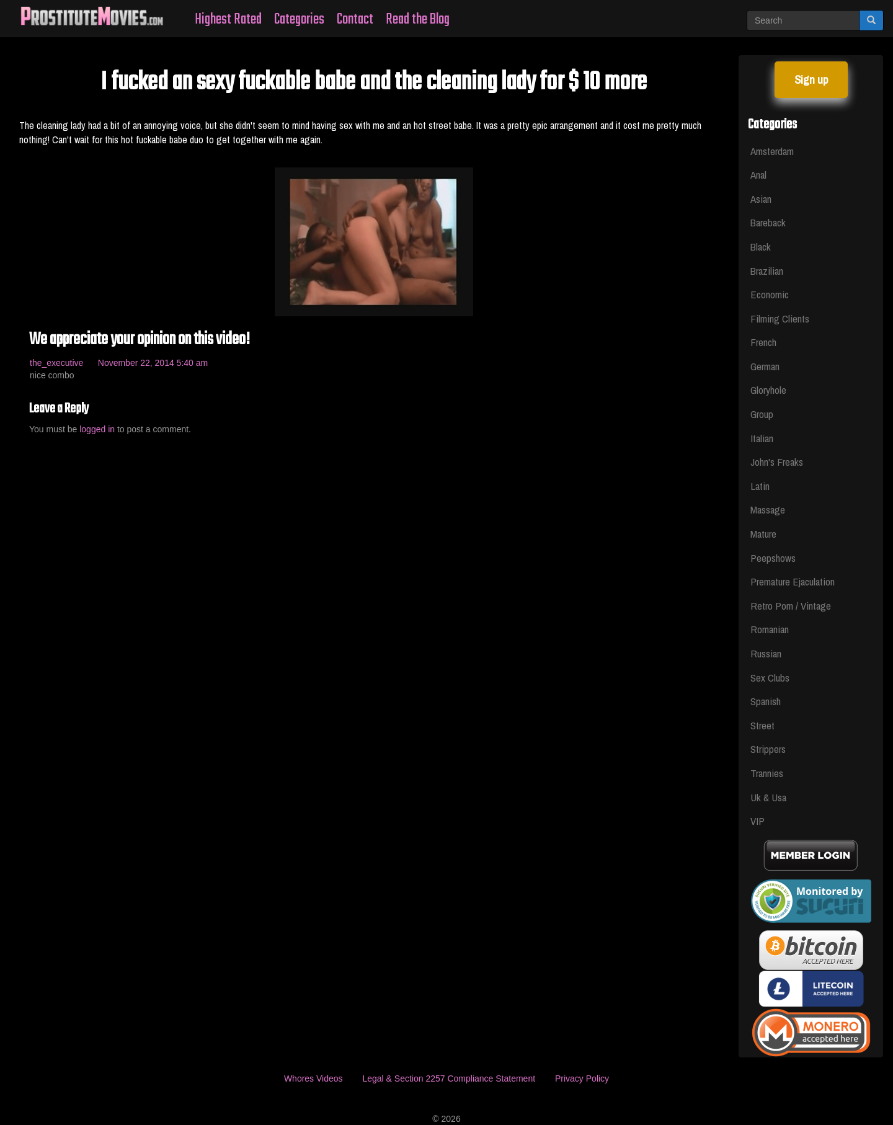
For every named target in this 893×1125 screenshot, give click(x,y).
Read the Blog (418, 19)
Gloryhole (768, 390)
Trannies (766, 773)
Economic (769, 294)
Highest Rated (228, 19)
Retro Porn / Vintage (790, 605)
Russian (765, 653)
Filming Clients (779, 318)
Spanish (765, 701)
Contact (355, 19)
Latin (760, 486)
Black (760, 246)
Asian (760, 199)
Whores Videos (313, 1078)
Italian (761, 438)
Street (762, 725)
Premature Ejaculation (792, 581)
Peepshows (773, 558)
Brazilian (766, 271)
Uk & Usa (768, 797)
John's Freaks (776, 462)
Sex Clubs (769, 677)
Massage (767, 509)
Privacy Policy (582, 1078)
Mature (763, 534)
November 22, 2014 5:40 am (153, 363)
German (765, 366)
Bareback (768, 222)
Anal (758, 174)
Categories (299, 19)
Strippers (768, 749)
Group (761, 414)
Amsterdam (772, 151)
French (763, 342)
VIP (757, 821)
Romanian (769, 629)
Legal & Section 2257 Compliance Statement (448, 1078)
